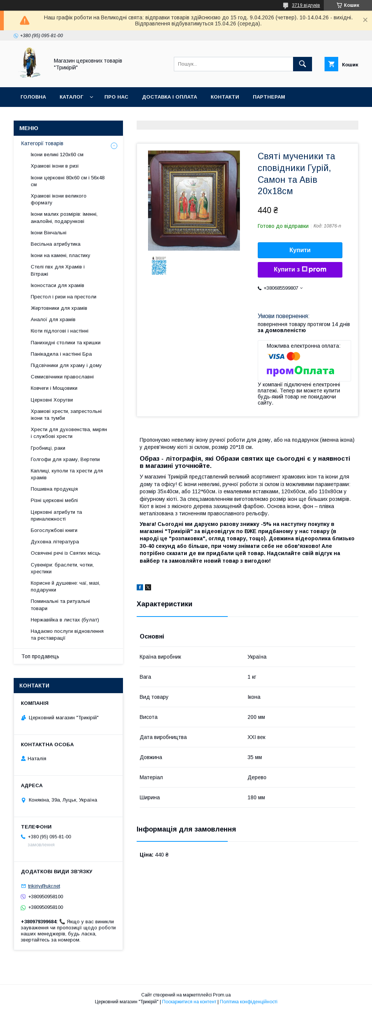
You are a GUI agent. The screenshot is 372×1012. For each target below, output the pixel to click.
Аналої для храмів (53, 319)
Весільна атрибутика (55, 244)
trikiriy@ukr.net (44, 886)
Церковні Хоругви (52, 400)
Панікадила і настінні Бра (61, 354)
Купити (300, 250)
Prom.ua (222, 995)
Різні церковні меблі (54, 500)
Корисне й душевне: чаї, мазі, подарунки (65, 586)
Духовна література (55, 541)
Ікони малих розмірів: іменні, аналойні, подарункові (64, 217)
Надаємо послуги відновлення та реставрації (67, 634)
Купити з (300, 269)
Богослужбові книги (54, 530)
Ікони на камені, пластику (60, 255)
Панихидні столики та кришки (66, 342)
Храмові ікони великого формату (59, 199)
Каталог (71, 97)
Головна (33, 97)
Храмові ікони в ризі (55, 166)
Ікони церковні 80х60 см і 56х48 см (67, 181)
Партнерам (269, 97)
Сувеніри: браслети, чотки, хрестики (62, 568)
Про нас (116, 97)
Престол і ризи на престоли (63, 297)
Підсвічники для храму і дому (66, 365)
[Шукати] (302, 64)
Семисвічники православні (62, 377)
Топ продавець (40, 656)
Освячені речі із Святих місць (66, 553)
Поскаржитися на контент (189, 1001)
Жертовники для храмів (59, 308)
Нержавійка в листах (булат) (65, 620)
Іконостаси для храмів (57, 285)
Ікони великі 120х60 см (57, 154)
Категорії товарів (42, 143)
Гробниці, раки (48, 448)
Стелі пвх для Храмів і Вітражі (58, 270)
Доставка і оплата (169, 97)
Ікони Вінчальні (48, 232)
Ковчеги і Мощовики (54, 388)
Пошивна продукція (54, 489)
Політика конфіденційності (248, 1001)
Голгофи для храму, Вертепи (65, 459)
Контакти (225, 97)
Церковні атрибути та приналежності (56, 515)
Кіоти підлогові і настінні (59, 331)
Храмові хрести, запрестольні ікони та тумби (66, 414)
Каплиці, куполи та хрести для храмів (67, 474)
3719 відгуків (306, 5)
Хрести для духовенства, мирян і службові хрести (69, 433)
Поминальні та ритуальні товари (60, 604)
